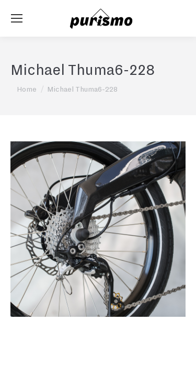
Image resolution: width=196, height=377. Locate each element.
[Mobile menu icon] (16, 18)
